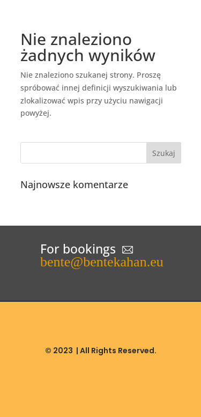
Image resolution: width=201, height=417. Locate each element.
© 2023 (59, 350)
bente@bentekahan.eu (101, 262)
